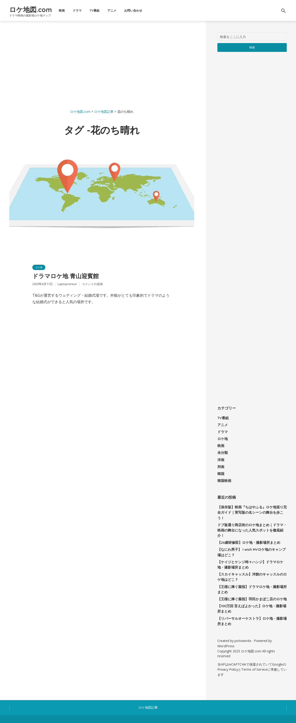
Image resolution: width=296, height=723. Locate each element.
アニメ (131, 10)
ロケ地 (39, 267)
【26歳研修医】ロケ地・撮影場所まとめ (246, 528)
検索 (252, 47)
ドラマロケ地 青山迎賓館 (74, 277)
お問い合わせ (152, 10)
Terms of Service (253, 650)
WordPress (225, 627)
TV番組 (114, 10)
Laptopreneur (67, 287)
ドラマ (96, 10)
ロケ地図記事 (148, 687)
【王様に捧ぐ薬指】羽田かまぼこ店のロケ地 (249, 582)
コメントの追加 (92, 287)
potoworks (242, 622)
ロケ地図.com (40, 8)
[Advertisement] (101, 64)
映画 (81, 10)
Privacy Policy (227, 650)
